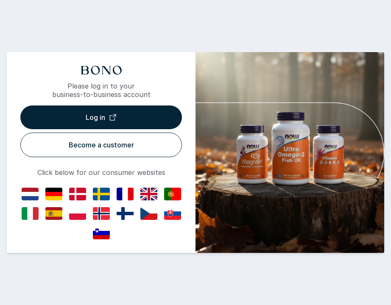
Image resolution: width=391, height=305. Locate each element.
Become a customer (101, 145)
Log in (101, 117)
